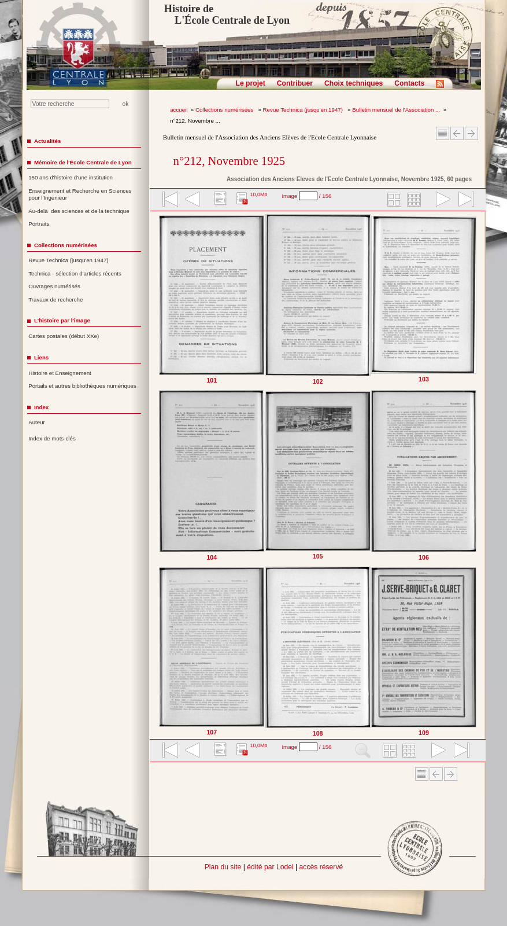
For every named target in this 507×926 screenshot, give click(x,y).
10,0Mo (258, 194)
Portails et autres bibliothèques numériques (82, 386)
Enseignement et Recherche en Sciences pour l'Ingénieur (79, 194)
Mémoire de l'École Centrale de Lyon (83, 162)
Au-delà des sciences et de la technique (78, 211)
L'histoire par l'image (62, 320)
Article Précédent (457, 133)
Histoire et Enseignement (59, 373)
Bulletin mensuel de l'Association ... (396, 109)
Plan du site (223, 867)
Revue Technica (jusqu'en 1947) (304, 109)
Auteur (36, 422)
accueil (178, 109)
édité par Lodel (270, 867)
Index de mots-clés (52, 438)
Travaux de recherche (55, 299)
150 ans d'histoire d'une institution (70, 177)
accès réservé (321, 867)
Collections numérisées (225, 109)
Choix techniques (353, 83)
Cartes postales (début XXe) (63, 336)
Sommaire (442, 133)
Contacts (409, 83)
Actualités (47, 141)
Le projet (250, 83)
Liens (41, 357)
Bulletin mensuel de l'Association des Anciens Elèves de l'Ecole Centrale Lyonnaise (269, 137)
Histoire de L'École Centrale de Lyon (227, 14)
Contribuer (295, 83)
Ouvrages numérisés (54, 286)
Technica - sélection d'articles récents (74, 273)
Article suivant (471, 133)
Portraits (38, 224)
